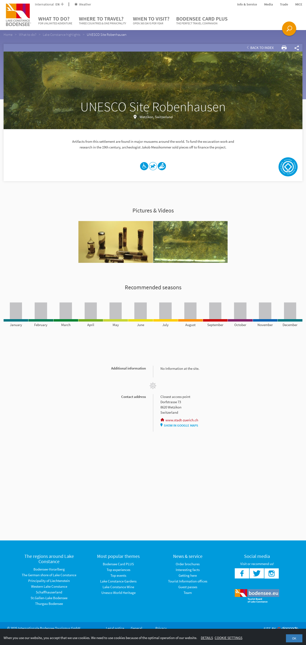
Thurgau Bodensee (49, 603)
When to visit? (151, 20)
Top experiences (118, 569)
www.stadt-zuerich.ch (179, 420)
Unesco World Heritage (118, 592)
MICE (298, 4)
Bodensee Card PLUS (202, 20)
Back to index (260, 47)
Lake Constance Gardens (118, 581)
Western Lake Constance (49, 586)
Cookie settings (228, 637)
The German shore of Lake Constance (49, 575)
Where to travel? (102, 20)
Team (188, 592)
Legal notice (115, 628)
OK (294, 638)
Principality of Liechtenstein (49, 580)
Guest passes (187, 587)
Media (268, 4)
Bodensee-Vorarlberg (49, 569)
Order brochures (188, 564)
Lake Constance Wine (118, 587)
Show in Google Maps (179, 425)
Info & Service (247, 4)
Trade (284, 4)
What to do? (55, 20)
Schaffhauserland (49, 592)
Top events (118, 575)
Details (207, 637)
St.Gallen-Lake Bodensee (49, 598)
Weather (82, 4)
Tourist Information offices (187, 581)
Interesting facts (188, 569)
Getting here (188, 575)
